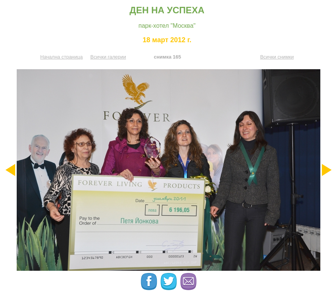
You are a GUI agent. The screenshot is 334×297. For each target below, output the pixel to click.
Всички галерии (108, 57)
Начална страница (61, 57)
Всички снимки (277, 57)
